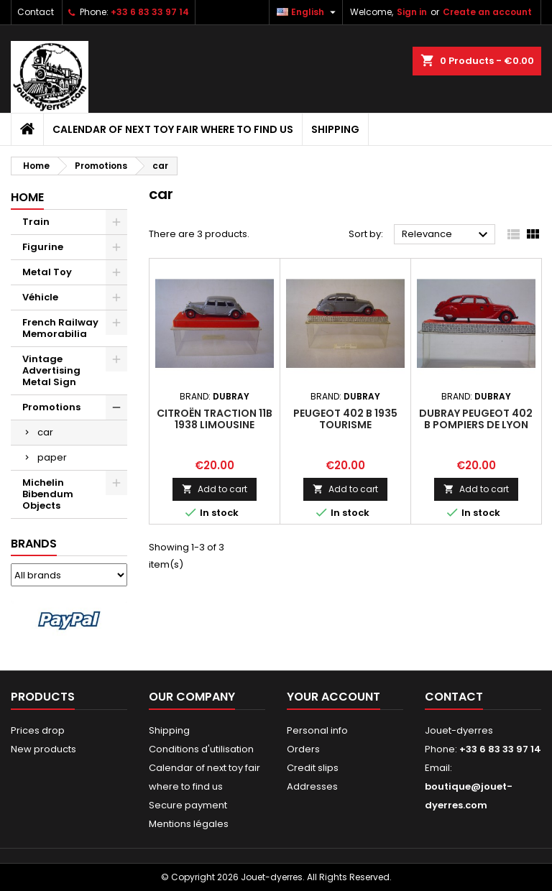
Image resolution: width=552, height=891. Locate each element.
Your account (333, 696)
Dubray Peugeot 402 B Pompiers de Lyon (476, 419)
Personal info (317, 730)
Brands (34, 543)
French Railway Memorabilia (60, 328)
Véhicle (40, 297)
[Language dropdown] (308, 12)
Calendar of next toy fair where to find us (172, 129)
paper (52, 457)
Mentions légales (189, 824)
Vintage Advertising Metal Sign (51, 370)
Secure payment (188, 805)
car (45, 432)
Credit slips (313, 768)
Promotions (51, 407)
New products (43, 749)
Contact (35, 12)
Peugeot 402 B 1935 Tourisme (345, 419)
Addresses (312, 786)
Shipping (335, 129)
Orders (303, 749)
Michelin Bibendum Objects (47, 494)
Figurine (42, 247)
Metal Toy (47, 272)
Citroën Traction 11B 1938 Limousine (214, 419)
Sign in (412, 12)
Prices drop (38, 730)
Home (27, 197)
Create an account (487, 12)
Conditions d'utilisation (201, 749)
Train (36, 221)
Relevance (447, 235)
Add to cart (214, 489)
